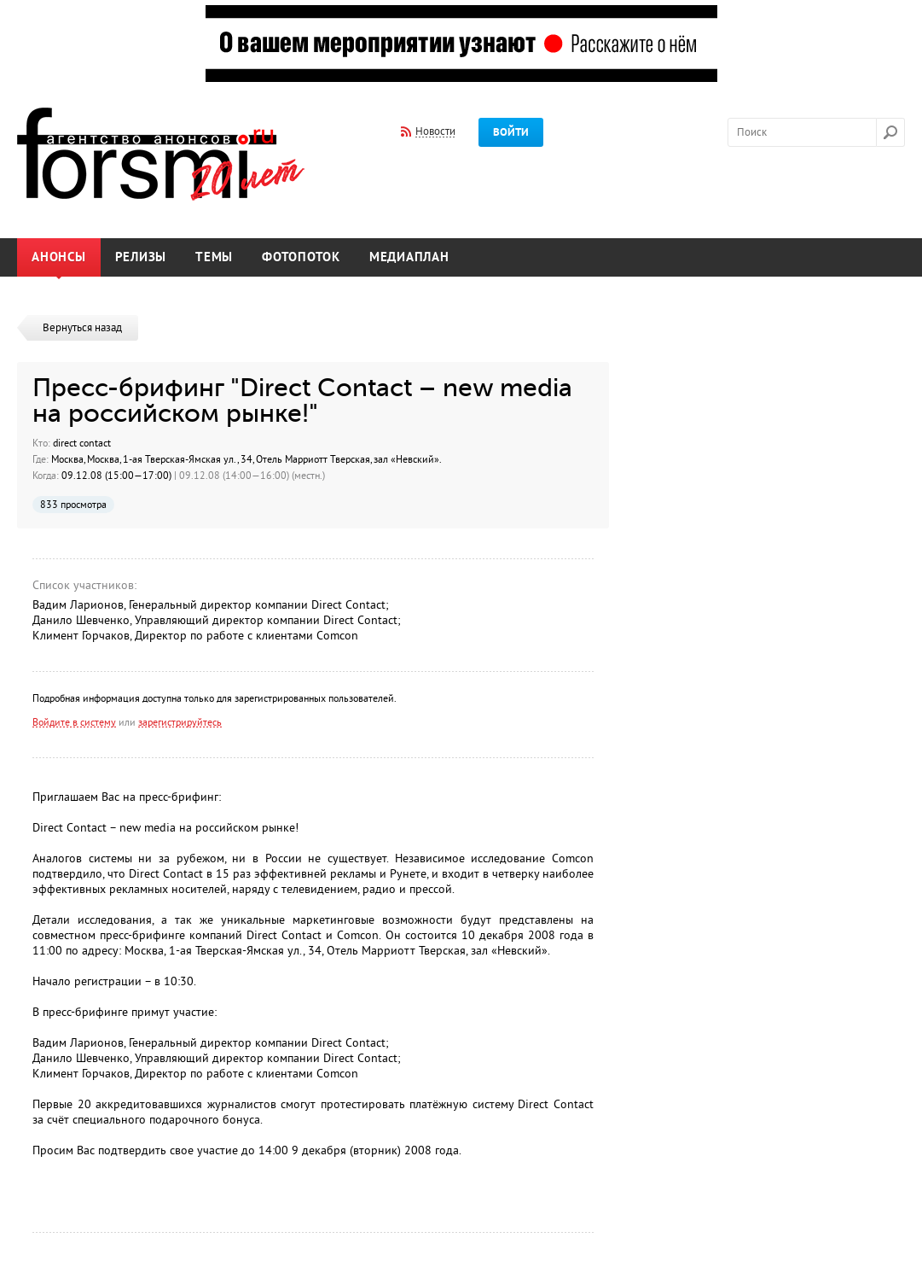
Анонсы (59, 257)
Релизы (141, 257)
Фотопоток (301, 257)
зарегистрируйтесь (180, 722)
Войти (511, 132)
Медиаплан (409, 257)
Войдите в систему (74, 722)
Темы (214, 257)
